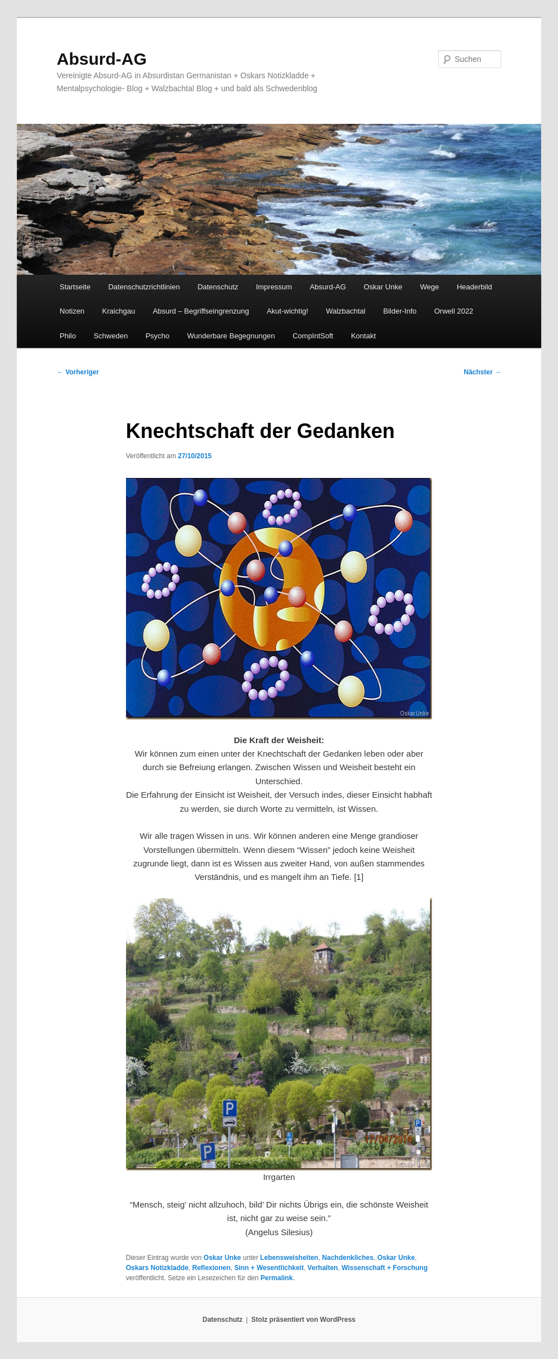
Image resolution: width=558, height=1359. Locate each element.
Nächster (482, 372)
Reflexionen (211, 1268)
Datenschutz (217, 287)
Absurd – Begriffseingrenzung (201, 311)
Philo (68, 336)
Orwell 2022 (453, 311)
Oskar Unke (383, 287)
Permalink (276, 1278)
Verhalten (323, 1268)
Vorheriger (78, 372)
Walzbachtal (345, 311)
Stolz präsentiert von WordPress (303, 1320)
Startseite (75, 287)
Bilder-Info (399, 311)
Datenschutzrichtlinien (143, 287)
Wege (429, 287)
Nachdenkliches (348, 1258)
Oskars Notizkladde (157, 1268)
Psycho (158, 336)
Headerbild (474, 287)
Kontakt (363, 336)
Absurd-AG (102, 59)
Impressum (274, 287)
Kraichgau (119, 311)
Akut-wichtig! (287, 311)
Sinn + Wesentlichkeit (268, 1268)
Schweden (110, 336)
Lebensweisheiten (289, 1258)
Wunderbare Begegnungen (231, 336)
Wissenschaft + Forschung (384, 1268)
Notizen (72, 311)
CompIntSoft (312, 336)
